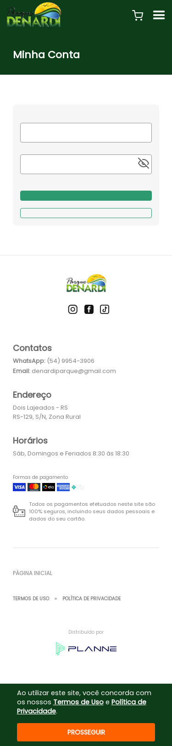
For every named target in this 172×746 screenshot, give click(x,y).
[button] (137, 15)
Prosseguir (86, 732)
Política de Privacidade (91, 598)
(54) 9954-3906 (70, 361)
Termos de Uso (31, 598)
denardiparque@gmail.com (74, 371)
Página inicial (32, 573)
